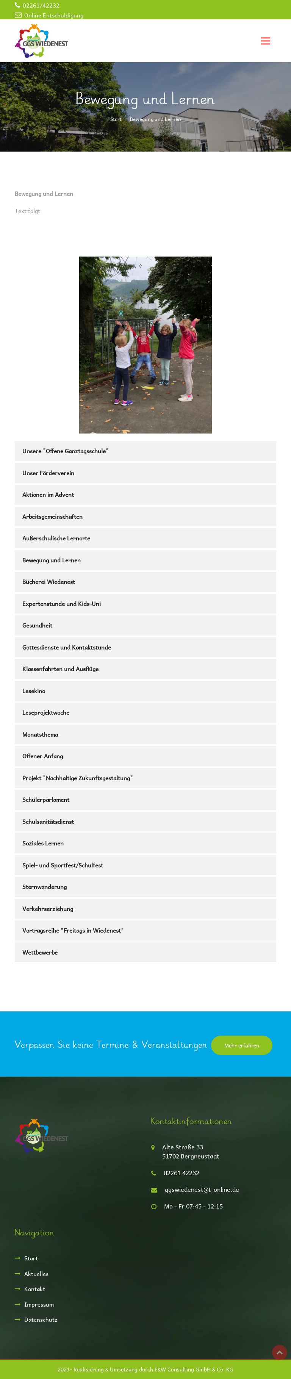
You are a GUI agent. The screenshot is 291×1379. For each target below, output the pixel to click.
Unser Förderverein (48, 472)
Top (279, 1352)
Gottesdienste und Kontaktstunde (66, 647)
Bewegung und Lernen (51, 559)
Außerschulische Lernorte (56, 537)
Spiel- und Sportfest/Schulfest (62, 864)
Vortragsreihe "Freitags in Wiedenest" (73, 930)
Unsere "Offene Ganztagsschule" (65, 450)
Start (116, 119)
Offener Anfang (42, 755)
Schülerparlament (45, 799)
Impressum (39, 1304)
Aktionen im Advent (48, 494)
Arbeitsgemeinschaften (52, 516)
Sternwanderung (44, 886)
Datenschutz (41, 1319)
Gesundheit (37, 625)
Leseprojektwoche (45, 712)
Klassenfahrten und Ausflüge (60, 668)
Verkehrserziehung (47, 908)
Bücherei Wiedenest (48, 581)
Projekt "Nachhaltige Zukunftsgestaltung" (77, 777)
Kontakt (34, 1288)
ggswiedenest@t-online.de (202, 1189)
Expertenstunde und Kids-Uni (61, 603)
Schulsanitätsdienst (48, 821)
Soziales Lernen (43, 842)
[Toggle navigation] (265, 41)
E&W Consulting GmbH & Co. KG (194, 1369)
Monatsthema (40, 734)
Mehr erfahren (241, 1045)
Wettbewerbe (40, 952)
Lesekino (33, 690)
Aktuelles (36, 1273)
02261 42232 (181, 1173)
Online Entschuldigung (53, 14)
